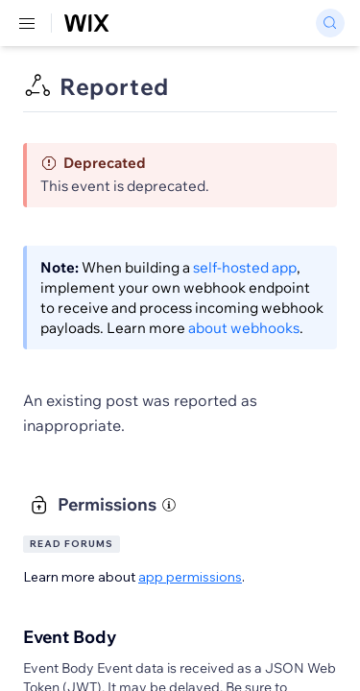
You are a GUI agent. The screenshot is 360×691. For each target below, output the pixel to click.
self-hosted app (245, 267)
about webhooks (244, 328)
